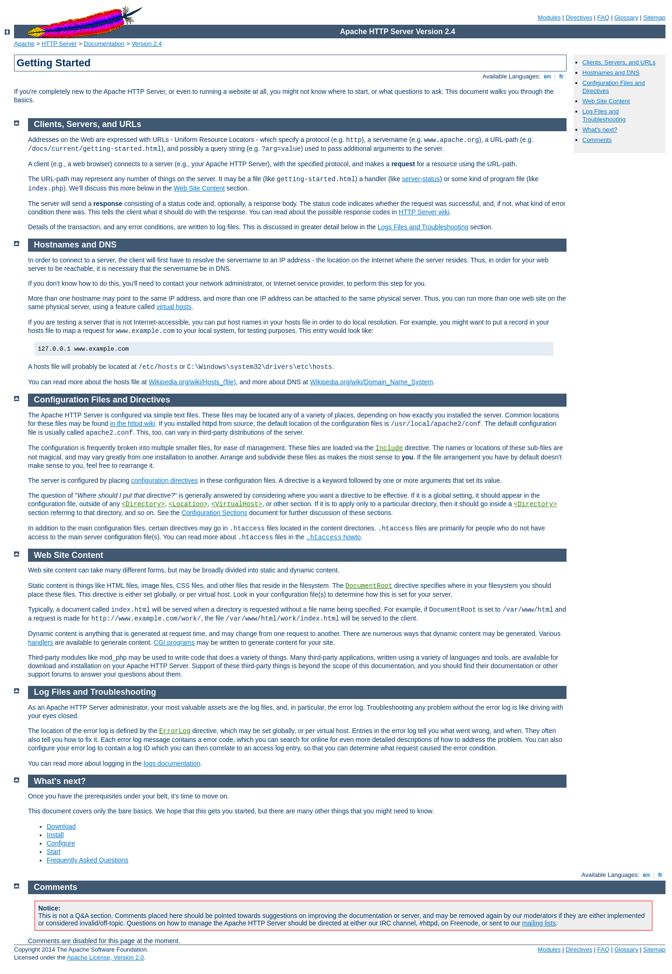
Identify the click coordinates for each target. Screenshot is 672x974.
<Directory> (143, 504)
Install (55, 835)
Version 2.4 (147, 43)
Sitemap (654, 17)
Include (389, 448)
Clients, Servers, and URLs (619, 62)
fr (562, 76)
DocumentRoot (368, 586)
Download (61, 826)
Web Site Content (606, 101)
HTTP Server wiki (424, 212)
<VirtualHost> (236, 504)
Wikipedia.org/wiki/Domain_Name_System (371, 382)
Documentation (104, 43)
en (547, 76)
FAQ (603, 17)
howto (333, 537)
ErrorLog (174, 731)
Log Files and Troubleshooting (604, 115)
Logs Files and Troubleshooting (423, 227)
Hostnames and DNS (610, 72)
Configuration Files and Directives (102, 399)
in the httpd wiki (132, 423)
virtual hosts (173, 307)
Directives (579, 17)
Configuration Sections (214, 512)
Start (54, 851)
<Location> (188, 504)
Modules (549, 17)
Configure (61, 843)
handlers (40, 642)
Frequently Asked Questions (87, 860)
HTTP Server (59, 43)
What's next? (599, 129)
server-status (421, 179)
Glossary (626, 17)
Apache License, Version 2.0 (105, 957)
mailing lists (539, 923)
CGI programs (174, 642)
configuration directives (164, 480)
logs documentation (172, 763)
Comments (597, 139)
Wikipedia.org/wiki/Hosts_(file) (192, 382)
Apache (24, 43)
